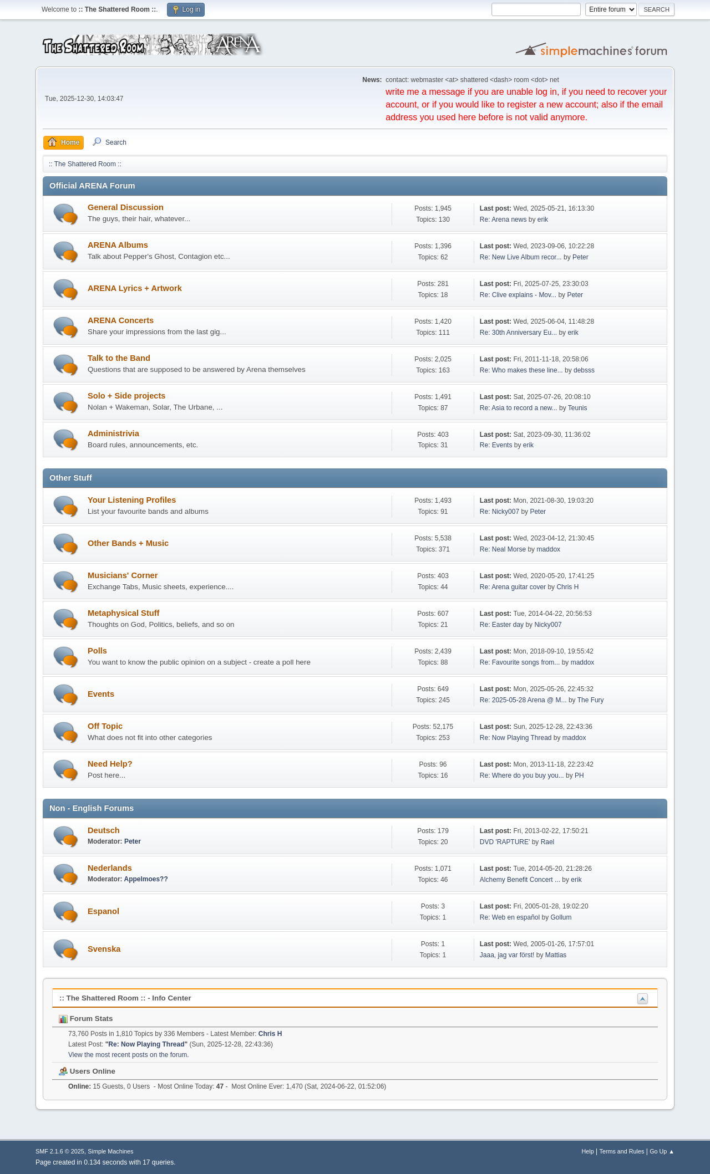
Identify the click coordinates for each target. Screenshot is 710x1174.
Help (588, 1151)
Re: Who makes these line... (521, 370)
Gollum (561, 917)
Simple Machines (110, 1151)
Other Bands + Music (128, 543)
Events (101, 694)
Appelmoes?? (146, 879)
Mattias (556, 955)
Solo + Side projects (127, 395)
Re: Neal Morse (503, 549)
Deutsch (104, 830)
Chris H (567, 587)
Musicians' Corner (123, 575)
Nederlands (110, 868)
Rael (548, 842)
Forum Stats (86, 1018)
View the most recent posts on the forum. (128, 1055)
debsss (584, 370)
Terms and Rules (622, 1151)
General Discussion (126, 207)
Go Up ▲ (662, 1151)
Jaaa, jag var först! (507, 955)
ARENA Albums (118, 245)
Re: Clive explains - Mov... (518, 295)
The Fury (590, 700)
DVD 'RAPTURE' (506, 842)
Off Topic (105, 726)
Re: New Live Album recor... (521, 257)
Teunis (577, 408)
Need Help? (110, 763)
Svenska (104, 949)
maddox (548, 549)
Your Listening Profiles (132, 500)
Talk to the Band (119, 358)
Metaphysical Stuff (124, 613)
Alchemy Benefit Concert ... (520, 880)
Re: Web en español (510, 917)
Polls (97, 650)
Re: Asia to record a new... (518, 408)
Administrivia (113, 433)
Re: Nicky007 (499, 511)
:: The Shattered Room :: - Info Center (125, 998)
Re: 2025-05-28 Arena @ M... (523, 700)
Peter (580, 257)
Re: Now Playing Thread (516, 738)
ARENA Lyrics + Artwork (135, 288)
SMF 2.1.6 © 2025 (60, 1151)
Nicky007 (547, 625)
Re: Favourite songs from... (520, 662)
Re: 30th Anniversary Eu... (518, 332)
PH (579, 775)
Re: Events (496, 445)
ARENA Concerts (121, 320)
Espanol (103, 911)
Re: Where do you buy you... (522, 775)
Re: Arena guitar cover (513, 587)
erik (542, 219)
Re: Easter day (502, 625)
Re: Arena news (503, 219)
